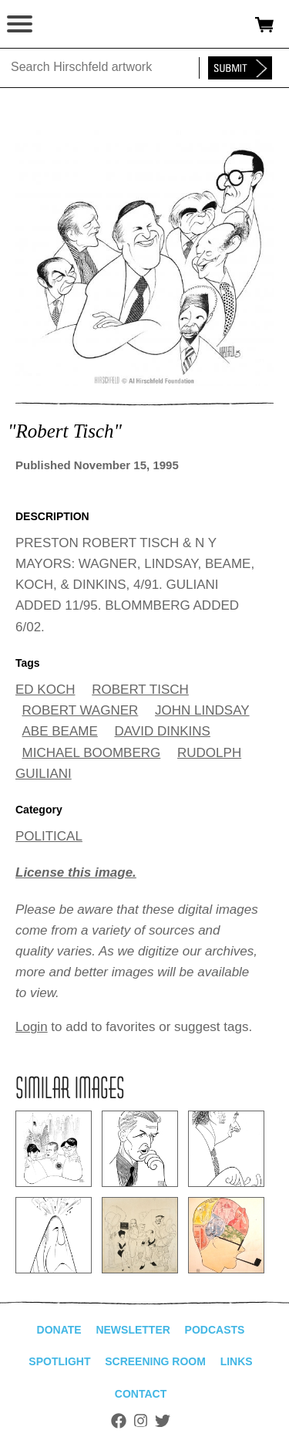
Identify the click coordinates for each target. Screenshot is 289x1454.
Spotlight (59, 1361)
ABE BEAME (60, 731)
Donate (59, 1330)
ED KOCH (45, 689)
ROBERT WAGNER (80, 710)
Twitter (162, 1421)
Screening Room (155, 1361)
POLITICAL (48, 836)
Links (236, 1361)
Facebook (118, 1421)
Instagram (140, 1421)
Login (31, 1026)
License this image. (75, 872)
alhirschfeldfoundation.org (65, 24)
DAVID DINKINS (162, 731)
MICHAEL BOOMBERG (91, 753)
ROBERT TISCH (140, 689)
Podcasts (215, 1330)
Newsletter (133, 1330)
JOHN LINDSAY (202, 710)
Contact (140, 1394)
